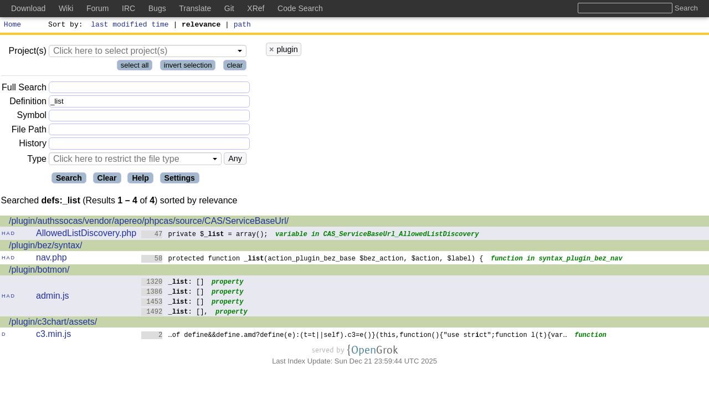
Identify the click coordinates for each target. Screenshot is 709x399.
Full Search (24, 89)
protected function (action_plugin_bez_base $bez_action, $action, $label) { (312, 259)
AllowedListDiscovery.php (86, 234)
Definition (28, 103)
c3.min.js (53, 335)
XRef (255, 8)
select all (135, 67)
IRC (128, 8)
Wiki (66, 8)
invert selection (188, 67)
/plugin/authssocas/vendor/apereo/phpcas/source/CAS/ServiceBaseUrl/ (149, 222)
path (242, 25)
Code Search (300, 8)
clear (235, 67)
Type (37, 160)
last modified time (130, 25)
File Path (29, 131)
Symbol (32, 117)
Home (12, 25)
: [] (172, 283)
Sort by (64, 25)
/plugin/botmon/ (39, 271)
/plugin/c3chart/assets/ (53, 323)
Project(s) (27, 52)
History (33, 145)
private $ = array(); (204, 235)
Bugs (157, 8)
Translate (195, 8)
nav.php (51, 259)
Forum (97, 8)
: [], (174, 313)
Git (229, 8)
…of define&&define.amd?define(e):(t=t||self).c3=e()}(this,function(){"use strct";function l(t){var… (354, 336)
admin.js (52, 297)
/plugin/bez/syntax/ (46, 247)
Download (28, 8)
